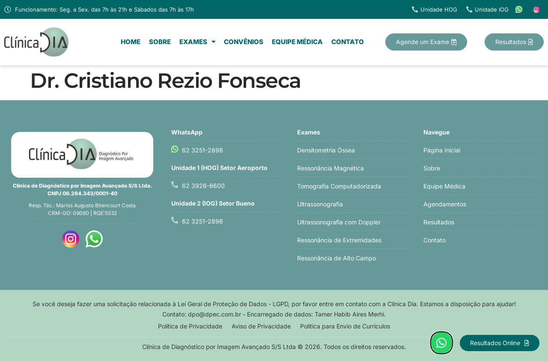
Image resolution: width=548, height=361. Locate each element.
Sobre (160, 42)
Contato (347, 42)
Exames (197, 42)
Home (130, 42)
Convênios (243, 42)
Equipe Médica (297, 42)
